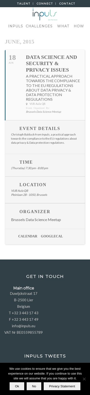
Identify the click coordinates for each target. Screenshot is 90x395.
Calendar (27, 236)
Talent (23, 3)
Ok (17, 386)
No (34, 386)
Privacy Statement (62, 386)
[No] (84, 378)
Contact (67, 3)
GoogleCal (52, 236)
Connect (45, 3)
